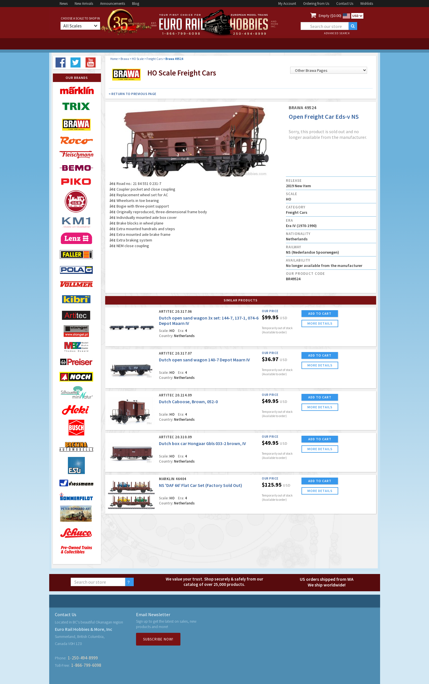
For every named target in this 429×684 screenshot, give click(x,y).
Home (114, 59)
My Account (287, 3)
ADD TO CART (319, 313)
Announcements (112, 3)
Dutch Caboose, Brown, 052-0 (188, 401)
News (64, 3)
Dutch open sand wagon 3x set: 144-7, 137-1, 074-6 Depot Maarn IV (208, 320)
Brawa (124, 59)
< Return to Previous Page (132, 94)
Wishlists (366, 3)
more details (320, 323)
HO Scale (138, 59)
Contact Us (344, 3)
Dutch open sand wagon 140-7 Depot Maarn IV (204, 360)
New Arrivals (84, 3)
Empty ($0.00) (330, 15)
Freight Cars (154, 59)
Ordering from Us (316, 3)
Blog (135, 3)
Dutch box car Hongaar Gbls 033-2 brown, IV (202, 443)
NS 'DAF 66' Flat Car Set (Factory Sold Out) (200, 485)
